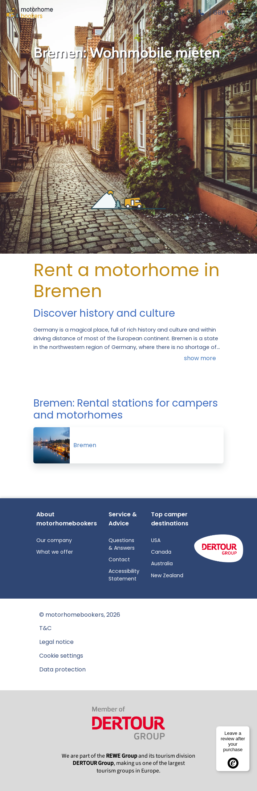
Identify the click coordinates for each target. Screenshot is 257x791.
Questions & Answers (122, 544)
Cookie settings (61, 655)
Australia (162, 563)
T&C (45, 628)
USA (155, 540)
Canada (161, 551)
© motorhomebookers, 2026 (79, 615)
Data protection (62, 669)
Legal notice (56, 642)
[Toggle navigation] (244, 12)
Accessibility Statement (124, 574)
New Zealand (167, 575)
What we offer (54, 551)
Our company (54, 540)
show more (200, 358)
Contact (119, 559)
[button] (202, 12)
